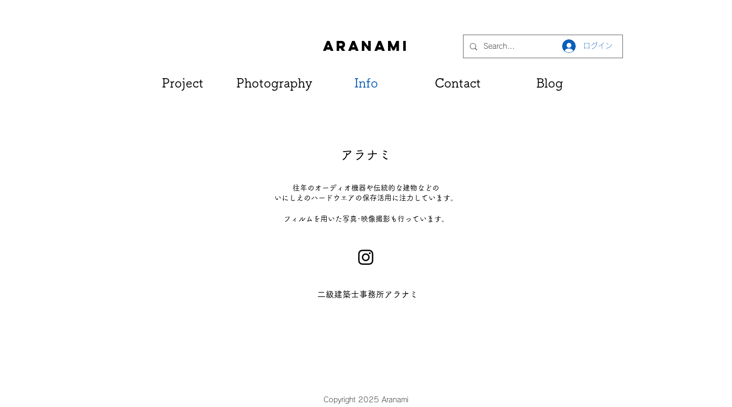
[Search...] (541, 46)
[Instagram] (366, 257)
